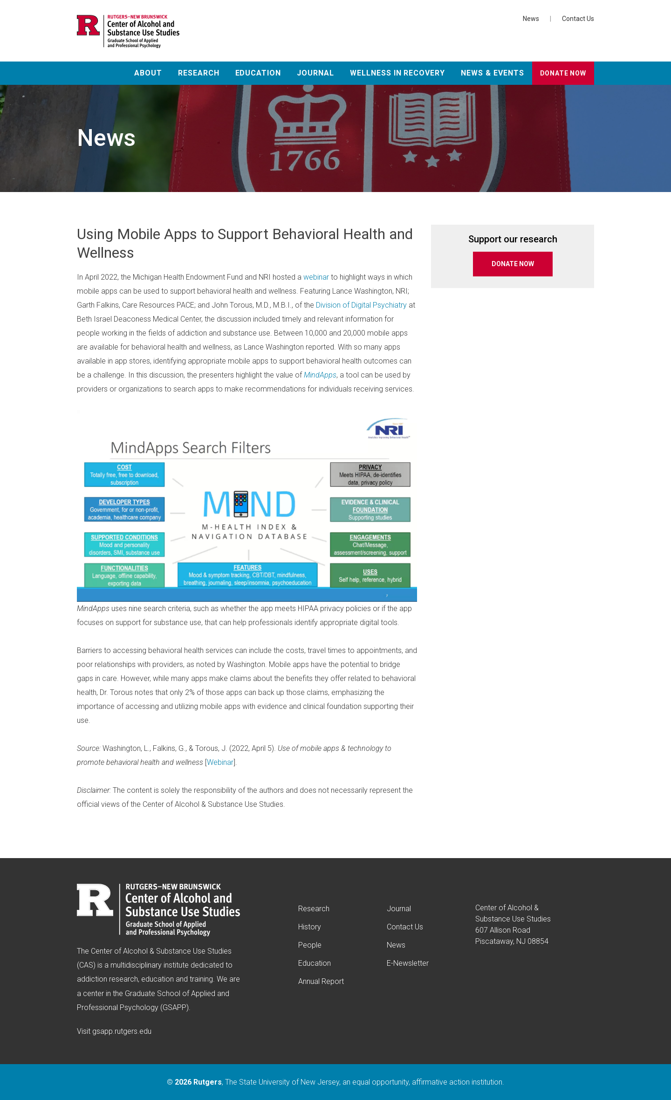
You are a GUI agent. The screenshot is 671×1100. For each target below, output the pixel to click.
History (309, 926)
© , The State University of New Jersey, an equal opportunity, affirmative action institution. (335, 1082)
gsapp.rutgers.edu (121, 1031)
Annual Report (321, 981)
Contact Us (578, 18)
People (310, 945)
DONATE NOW (513, 264)
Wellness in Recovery (397, 73)
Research (198, 73)
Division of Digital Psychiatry (361, 305)
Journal (315, 73)
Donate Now (563, 73)
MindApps (320, 375)
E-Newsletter (408, 963)
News (531, 18)
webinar (316, 277)
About (148, 73)
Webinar (220, 762)
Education (258, 73)
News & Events (492, 73)
